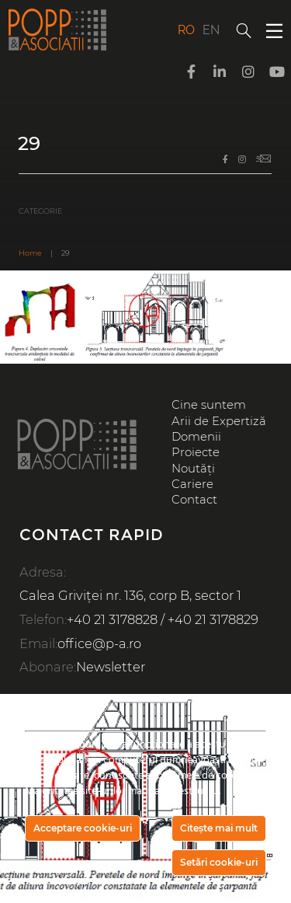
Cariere (192, 484)
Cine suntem (208, 405)
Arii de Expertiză (218, 421)
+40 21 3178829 (213, 619)
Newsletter (110, 667)
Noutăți (193, 469)
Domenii (196, 437)
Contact (194, 500)
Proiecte (195, 452)
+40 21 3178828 (112, 619)
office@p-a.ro (99, 643)
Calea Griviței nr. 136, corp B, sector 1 (130, 595)
